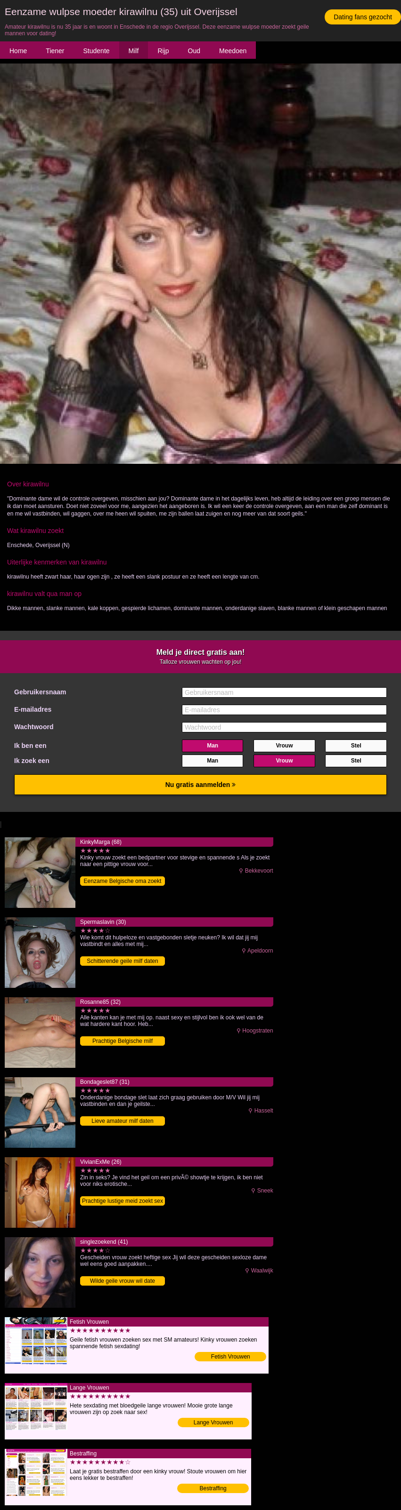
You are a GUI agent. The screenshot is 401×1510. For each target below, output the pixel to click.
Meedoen (232, 51)
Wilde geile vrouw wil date (122, 1281)
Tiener (55, 51)
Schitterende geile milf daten (122, 961)
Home (18, 51)
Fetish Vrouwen (230, 1356)
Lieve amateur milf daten (122, 1121)
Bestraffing (213, 1488)
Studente (96, 51)
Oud (194, 51)
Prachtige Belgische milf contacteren (122, 1042)
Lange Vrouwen (213, 1422)
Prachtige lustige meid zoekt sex (122, 1201)
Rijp (163, 51)
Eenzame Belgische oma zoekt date (123, 882)
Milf (134, 51)
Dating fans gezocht (363, 17)
